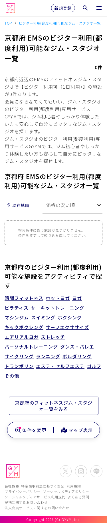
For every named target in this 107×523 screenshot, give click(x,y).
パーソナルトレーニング (31, 346)
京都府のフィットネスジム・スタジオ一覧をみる (53, 405)
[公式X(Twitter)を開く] (66, 471)
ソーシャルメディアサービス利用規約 (35, 496)
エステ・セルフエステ (60, 366)
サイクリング (19, 356)
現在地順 (18, 205)
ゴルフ (94, 366)
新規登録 (63, 8)
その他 (12, 375)
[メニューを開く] (99, 8)
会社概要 (12, 486)
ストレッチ (53, 336)
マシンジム (17, 317)
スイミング (43, 317)
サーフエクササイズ (67, 327)
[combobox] (72, 205)
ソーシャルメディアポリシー (66, 491)
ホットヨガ (58, 298)
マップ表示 (76, 430)
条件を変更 (30, 430)
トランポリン (19, 366)
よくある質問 (78, 496)
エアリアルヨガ (22, 336)
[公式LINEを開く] (96, 471)
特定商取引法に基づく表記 (42, 486)
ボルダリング (77, 356)
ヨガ (77, 298)
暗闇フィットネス (24, 298)
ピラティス (17, 307)
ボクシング (70, 317)
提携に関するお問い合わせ (26, 502)
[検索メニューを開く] (85, 8)
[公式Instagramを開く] (81, 471)
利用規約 (74, 486)
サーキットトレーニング (57, 307)
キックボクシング (24, 327)
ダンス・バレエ (77, 346)
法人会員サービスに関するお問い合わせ (37, 507)
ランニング (48, 356)
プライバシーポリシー (23, 491)
